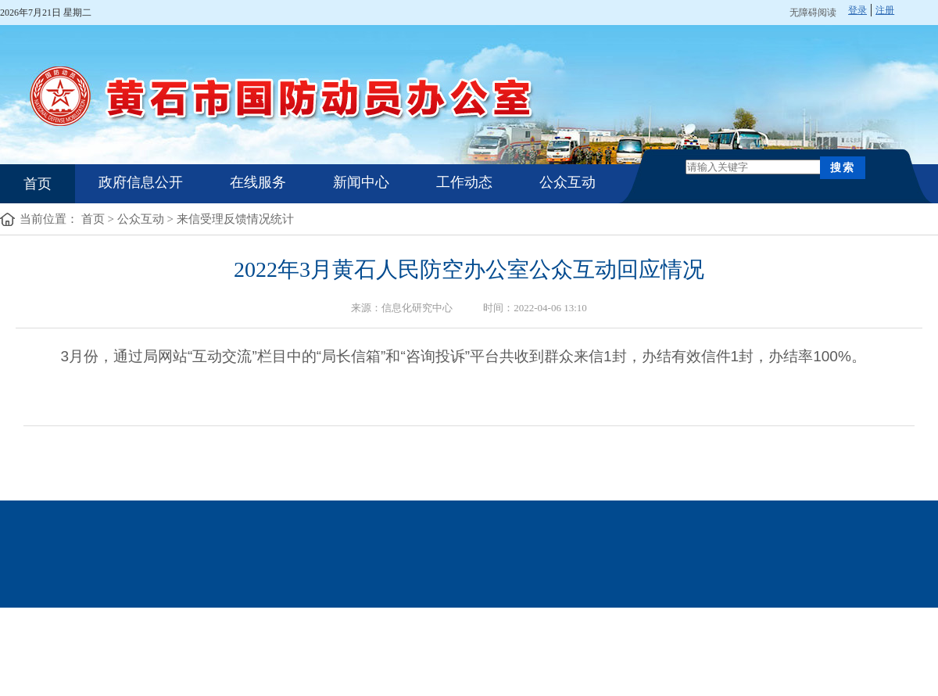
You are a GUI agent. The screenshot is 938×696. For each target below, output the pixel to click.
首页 (37, 184)
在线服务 (258, 182)
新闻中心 (361, 182)
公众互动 (567, 182)
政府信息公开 (140, 182)
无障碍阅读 (812, 12)
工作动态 (464, 182)
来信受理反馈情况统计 (235, 219)
